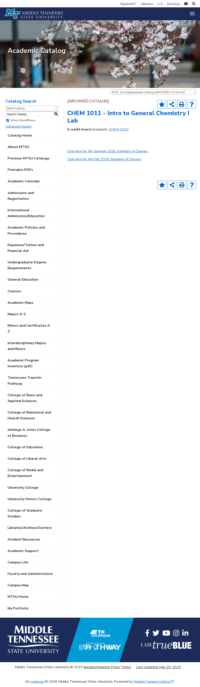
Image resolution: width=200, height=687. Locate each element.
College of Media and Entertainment (25, 475)
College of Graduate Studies (25, 515)
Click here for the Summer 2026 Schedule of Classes (107, 153)
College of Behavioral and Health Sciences (29, 417)
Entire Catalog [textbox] (16, 111)
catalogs (37, 684)
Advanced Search (18, 129)
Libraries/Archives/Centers (30, 530)
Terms (126, 669)
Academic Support (23, 553)
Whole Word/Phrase (23, 122)
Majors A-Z (17, 316)
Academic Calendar (24, 183)
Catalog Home (20, 137)
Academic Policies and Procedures (26, 232)
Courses (14, 293)
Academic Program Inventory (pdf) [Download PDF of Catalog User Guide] (23, 365)
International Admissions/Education (26, 215)
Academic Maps (21, 304)
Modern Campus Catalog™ (153, 684)
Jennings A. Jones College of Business (29, 435)
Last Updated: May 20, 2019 (158, 669)
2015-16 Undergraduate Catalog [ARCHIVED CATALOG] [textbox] (148, 95)
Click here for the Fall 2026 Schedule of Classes (104, 161)
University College (23, 489)
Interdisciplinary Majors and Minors (27, 348)
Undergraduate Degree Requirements (27, 267)
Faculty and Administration (30, 576)
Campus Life (18, 564)
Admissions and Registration (21, 198)
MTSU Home (18, 599)
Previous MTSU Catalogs (29, 160)
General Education (23, 282)
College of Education (25, 449)
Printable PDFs (20, 172)
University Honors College (29, 501)
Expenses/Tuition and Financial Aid (26, 250)
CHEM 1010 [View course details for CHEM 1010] (118, 131)
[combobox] (153, 94)
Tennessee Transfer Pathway (25, 383)
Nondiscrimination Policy (101, 669)
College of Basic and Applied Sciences (25, 400)
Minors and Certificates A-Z (29, 331)
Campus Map (18, 587)
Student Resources (24, 541)
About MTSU (18, 149)
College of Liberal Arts (27, 461)
